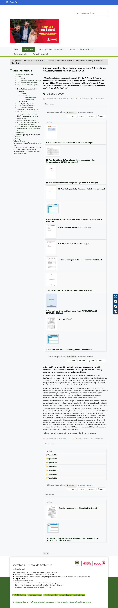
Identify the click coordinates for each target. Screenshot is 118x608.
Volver (46, 553)
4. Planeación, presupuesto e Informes (26, 135)
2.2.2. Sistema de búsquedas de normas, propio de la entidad (28, 113)
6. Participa (17, 139)
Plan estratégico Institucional (94, 61)
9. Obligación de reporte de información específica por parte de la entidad (27, 148)
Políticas (23, 93)
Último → (101, 116)
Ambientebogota (50, 595)
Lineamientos (78, 61)
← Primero (72, 116)
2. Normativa (38, 61)
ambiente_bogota (34, 595)
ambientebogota (78, 595)
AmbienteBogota (19, 595)
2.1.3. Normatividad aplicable (27, 83)
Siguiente (91, 116)
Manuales (24, 101)
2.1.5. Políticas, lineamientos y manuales (58, 61)
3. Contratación (18, 133)
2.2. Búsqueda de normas (26, 106)
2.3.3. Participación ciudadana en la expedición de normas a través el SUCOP (29, 128)
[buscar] (91, 13)
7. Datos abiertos (19, 141)
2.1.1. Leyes (21, 78)
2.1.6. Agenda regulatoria (25, 103)
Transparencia (16, 61)
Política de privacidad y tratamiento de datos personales (49, 602)
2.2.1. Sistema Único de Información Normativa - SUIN (27, 109)
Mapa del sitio (86, 602)
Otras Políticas (75, 602)
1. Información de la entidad (23, 74)
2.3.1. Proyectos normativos (26, 120)
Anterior (82, 116)
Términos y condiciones (20, 602)
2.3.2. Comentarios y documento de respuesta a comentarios (28, 123)
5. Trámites (17, 137)
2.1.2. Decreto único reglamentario (29, 81)
